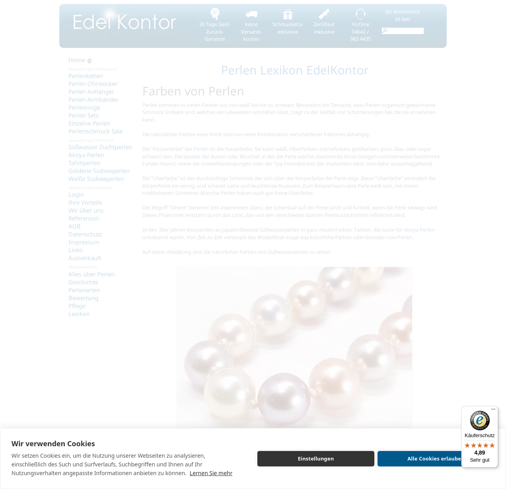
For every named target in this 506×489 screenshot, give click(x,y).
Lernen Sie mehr (211, 473)
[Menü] (493, 411)
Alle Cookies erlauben (436, 458)
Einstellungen (316, 458)
